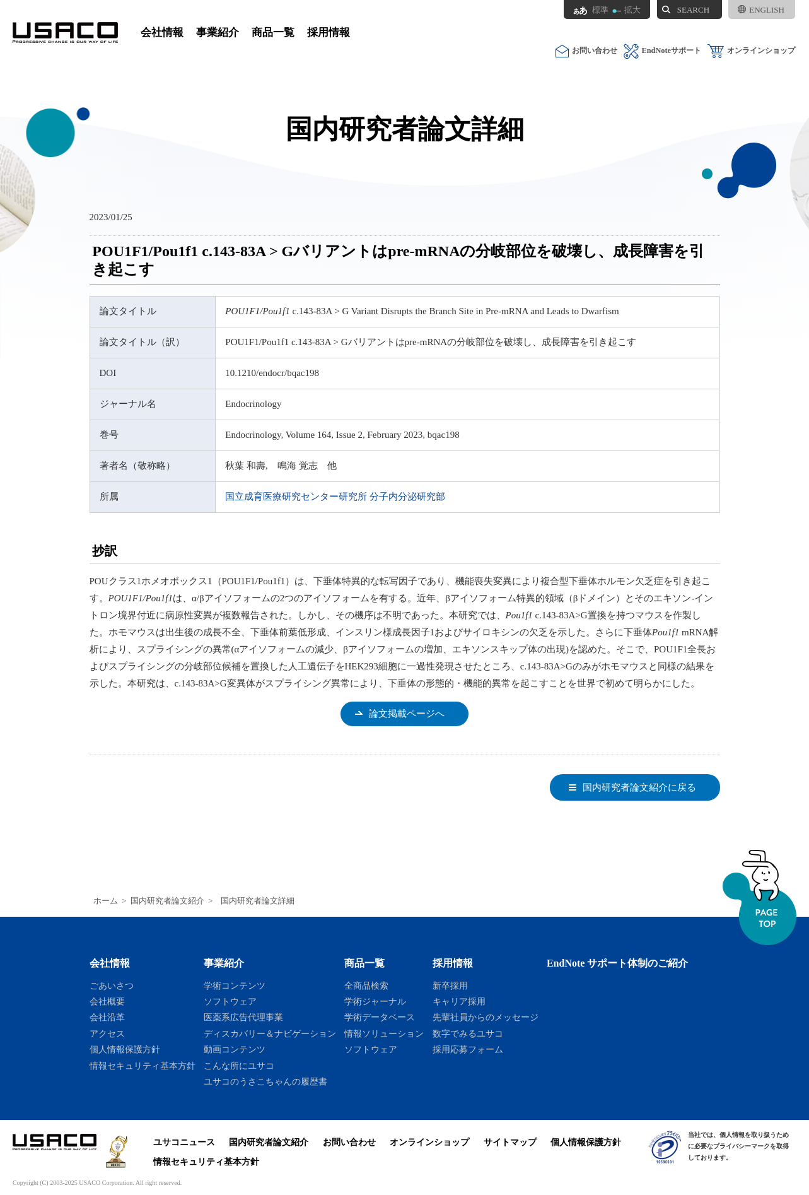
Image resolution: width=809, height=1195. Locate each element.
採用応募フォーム (468, 1049)
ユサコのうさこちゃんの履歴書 (265, 1081)
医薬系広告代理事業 (243, 1017)
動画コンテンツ (234, 1049)
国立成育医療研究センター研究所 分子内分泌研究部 (335, 497)
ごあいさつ (112, 985)
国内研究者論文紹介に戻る (639, 787)
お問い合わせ (586, 51)
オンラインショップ (751, 51)
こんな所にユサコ (239, 1066)
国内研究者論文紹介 (167, 901)
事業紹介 (217, 32)
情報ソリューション (384, 1033)
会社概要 (107, 1001)
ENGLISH (761, 10)
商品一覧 (273, 32)
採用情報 (328, 32)
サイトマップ (510, 1142)
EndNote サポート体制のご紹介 (618, 963)
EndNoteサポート (662, 51)
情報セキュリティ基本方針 (142, 1066)
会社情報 (162, 32)
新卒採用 (450, 985)
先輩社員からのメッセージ (485, 1017)
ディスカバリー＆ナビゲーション (270, 1033)
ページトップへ (759, 897)
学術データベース (379, 1017)
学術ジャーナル (375, 1001)
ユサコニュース (184, 1142)
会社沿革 (107, 1017)
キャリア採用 (459, 1001)
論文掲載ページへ (407, 714)
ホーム (105, 901)
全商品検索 (366, 985)
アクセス (107, 1033)
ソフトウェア (230, 1001)
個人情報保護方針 (125, 1049)
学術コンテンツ (234, 985)
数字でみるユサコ (468, 1033)
